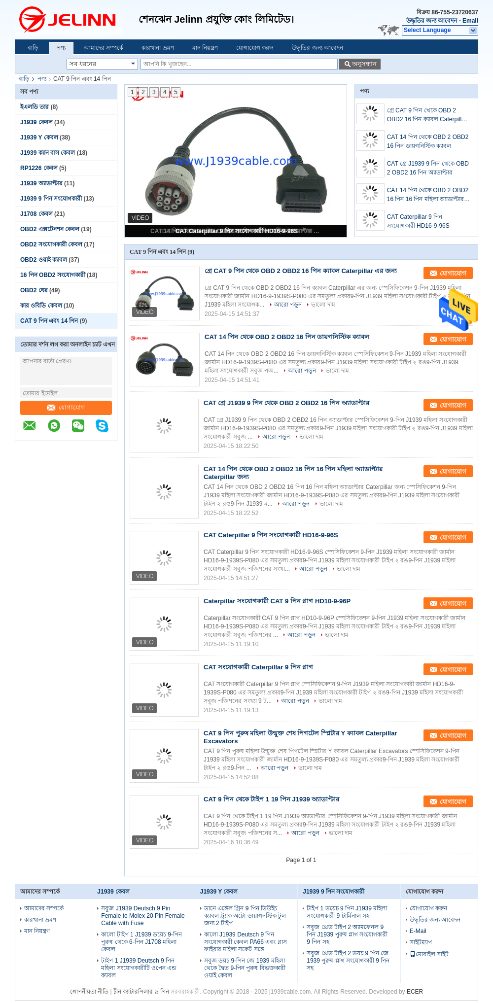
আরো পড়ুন (288, 304)
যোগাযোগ (66, 407)
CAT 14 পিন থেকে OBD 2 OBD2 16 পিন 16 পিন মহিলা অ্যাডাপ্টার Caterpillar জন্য (428, 195)
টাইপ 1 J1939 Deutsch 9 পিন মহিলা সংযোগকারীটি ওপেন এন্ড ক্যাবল (138, 968)
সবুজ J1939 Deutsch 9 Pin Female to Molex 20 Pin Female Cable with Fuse (142, 916)
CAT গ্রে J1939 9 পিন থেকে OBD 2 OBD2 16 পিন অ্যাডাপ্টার (428, 168)
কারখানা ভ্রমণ (157, 47)
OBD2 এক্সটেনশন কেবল (49, 229)
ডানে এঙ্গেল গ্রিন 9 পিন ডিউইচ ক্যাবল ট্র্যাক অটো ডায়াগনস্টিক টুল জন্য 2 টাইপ (245, 916)
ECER (415, 991)
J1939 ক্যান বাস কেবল (47, 152)
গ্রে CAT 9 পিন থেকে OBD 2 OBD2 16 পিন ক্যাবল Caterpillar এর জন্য (427, 115)
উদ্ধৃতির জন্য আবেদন (432, 20)
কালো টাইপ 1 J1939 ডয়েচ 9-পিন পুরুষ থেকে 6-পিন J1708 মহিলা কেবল (141, 942)
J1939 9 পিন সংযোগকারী (51, 198)
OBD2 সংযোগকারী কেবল (51, 244)
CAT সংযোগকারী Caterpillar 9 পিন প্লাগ (258, 667)
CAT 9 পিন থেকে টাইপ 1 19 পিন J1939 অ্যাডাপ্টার (271, 799)
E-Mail (418, 931)
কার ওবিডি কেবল (41, 305)
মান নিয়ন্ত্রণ (205, 47)
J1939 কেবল (36, 122)
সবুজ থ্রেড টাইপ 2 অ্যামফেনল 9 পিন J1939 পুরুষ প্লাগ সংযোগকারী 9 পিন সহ (347, 934)
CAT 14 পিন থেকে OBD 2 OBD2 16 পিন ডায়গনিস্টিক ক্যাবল (428, 141)
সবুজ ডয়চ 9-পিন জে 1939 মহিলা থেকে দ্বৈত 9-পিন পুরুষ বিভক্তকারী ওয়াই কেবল (244, 968)
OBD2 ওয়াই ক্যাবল (43, 259)
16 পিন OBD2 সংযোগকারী (52, 275)
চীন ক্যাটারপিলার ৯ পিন (141, 991)
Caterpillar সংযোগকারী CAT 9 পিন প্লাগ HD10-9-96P (277, 601)
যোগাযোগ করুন (255, 47)
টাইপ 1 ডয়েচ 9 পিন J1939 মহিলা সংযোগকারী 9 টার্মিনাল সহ (347, 912)
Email (470, 20)
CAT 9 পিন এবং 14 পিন (49, 320)
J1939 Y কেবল (39, 137)
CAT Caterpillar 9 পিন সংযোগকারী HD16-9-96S (237, 231)
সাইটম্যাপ (421, 942)
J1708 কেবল (36, 213)
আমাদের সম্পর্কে (103, 47)
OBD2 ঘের (34, 290)
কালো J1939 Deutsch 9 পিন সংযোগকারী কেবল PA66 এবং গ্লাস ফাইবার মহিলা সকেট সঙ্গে (245, 942)
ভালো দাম (323, 304)
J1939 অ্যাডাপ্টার (41, 183)
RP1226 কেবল (39, 168)
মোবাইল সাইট (429, 954)
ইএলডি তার (34, 107)
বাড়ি (33, 47)
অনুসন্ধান (364, 64)
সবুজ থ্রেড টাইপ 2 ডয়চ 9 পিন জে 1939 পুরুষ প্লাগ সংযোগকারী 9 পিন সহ (348, 960)
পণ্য (61, 47)
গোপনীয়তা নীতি (89, 991)
